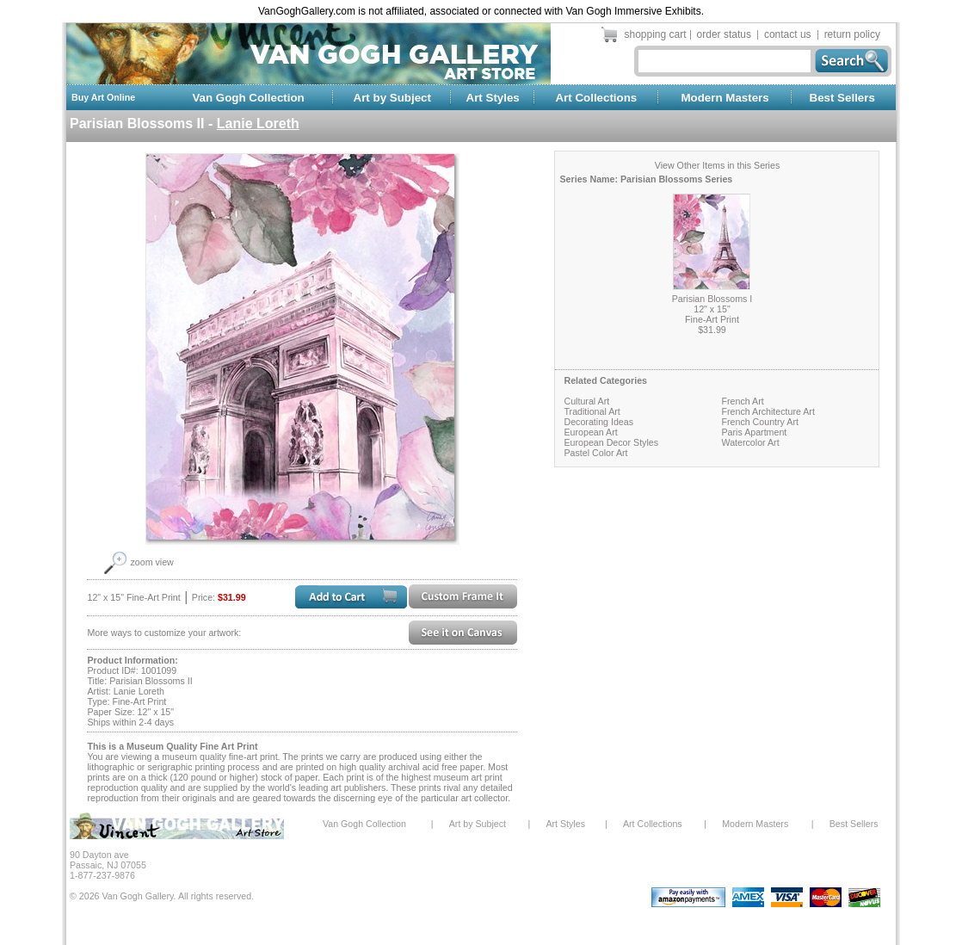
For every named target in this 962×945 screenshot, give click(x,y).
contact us (787, 34)
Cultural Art (586, 401)
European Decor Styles (611, 442)
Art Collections (596, 97)
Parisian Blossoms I (712, 298)
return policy (852, 34)
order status (724, 34)
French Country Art (759, 422)
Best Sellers (842, 97)
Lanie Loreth (258, 123)
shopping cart (656, 34)
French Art (742, 401)
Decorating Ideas (598, 422)
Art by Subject (392, 97)
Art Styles (493, 97)
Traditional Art (592, 411)
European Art (590, 432)
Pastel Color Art (595, 453)
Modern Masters (724, 97)
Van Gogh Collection (248, 97)
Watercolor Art (750, 442)
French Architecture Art (767, 411)
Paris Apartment (753, 432)
